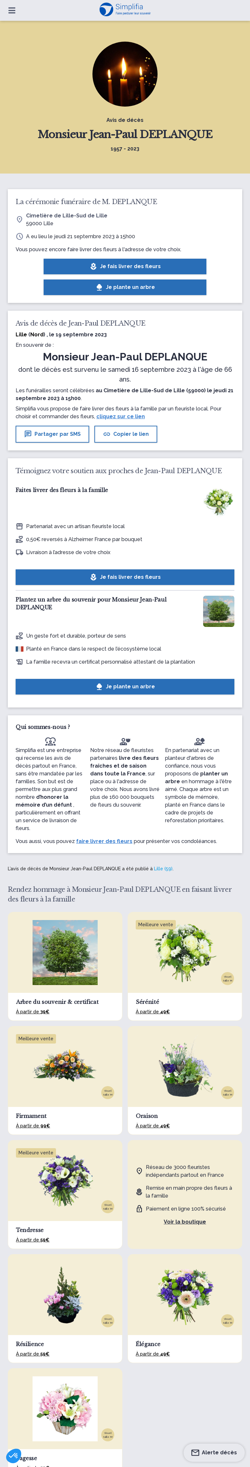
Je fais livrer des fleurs (125, 266)
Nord (37, 334)
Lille (21, 334)
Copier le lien (126, 434)
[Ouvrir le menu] (11, 10)
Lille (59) (163, 868)
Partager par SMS (52, 434)
